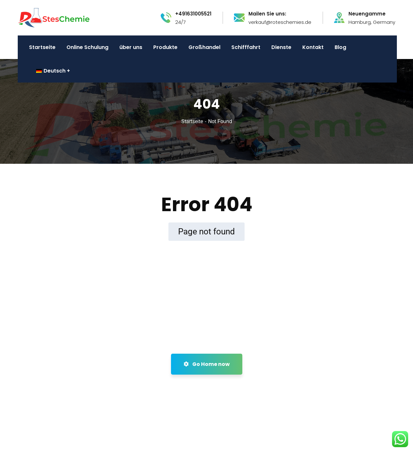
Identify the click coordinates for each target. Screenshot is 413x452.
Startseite (192, 121)
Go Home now (207, 364)
